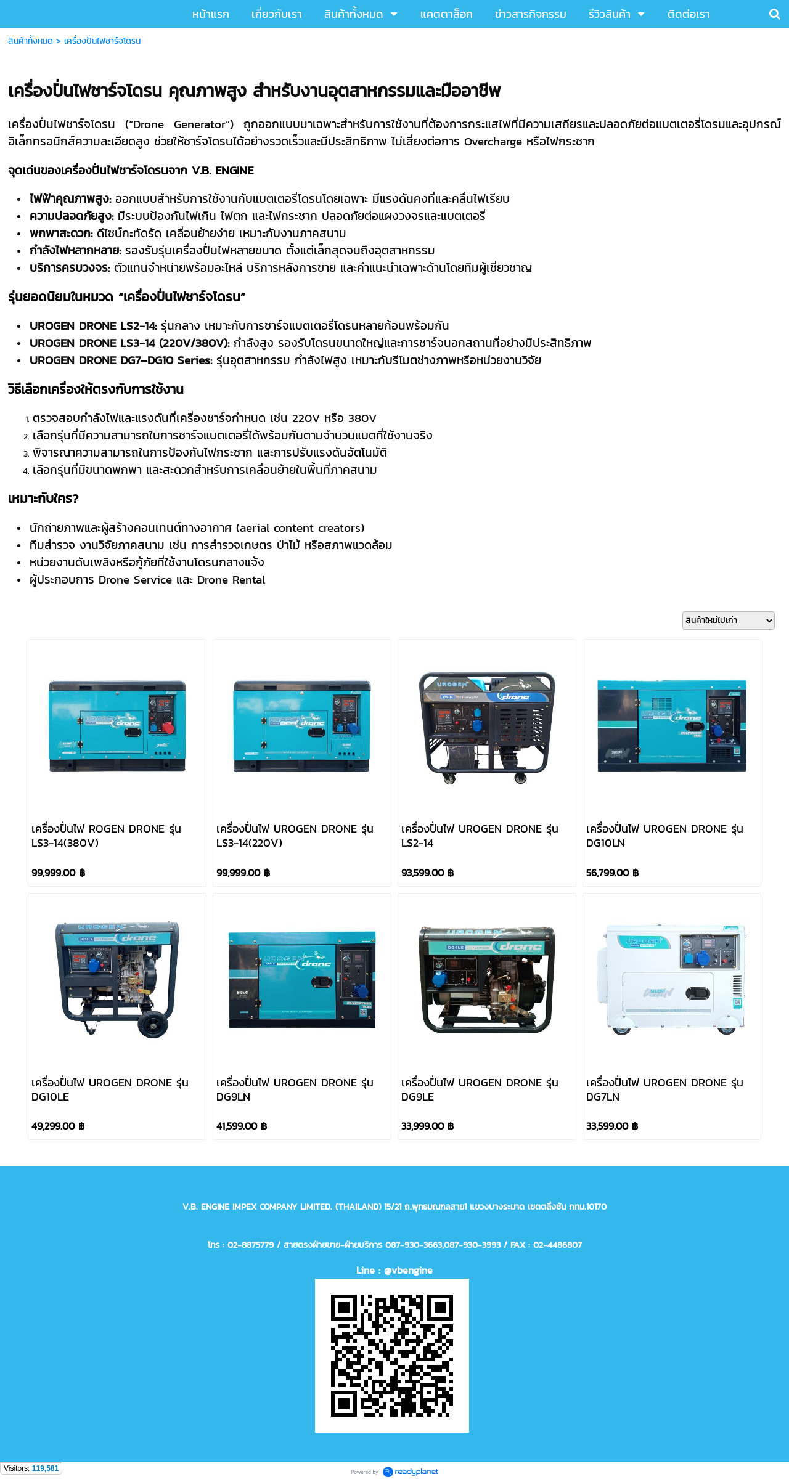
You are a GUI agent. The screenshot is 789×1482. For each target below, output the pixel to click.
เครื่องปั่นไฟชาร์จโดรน (102, 41)
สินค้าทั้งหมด (30, 41)
